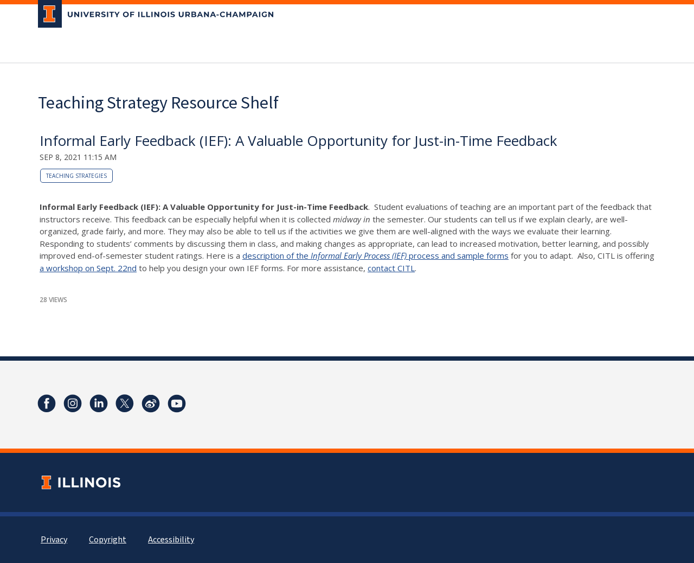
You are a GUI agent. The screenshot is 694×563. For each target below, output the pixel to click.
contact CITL (391, 268)
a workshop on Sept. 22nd (88, 268)
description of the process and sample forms (375, 255)
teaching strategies (76, 176)
